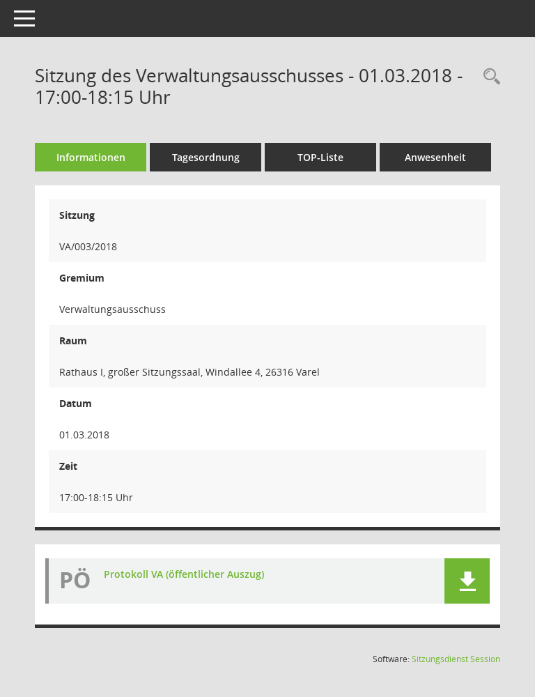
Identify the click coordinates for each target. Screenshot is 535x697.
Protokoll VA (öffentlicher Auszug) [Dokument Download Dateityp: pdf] (184, 574)
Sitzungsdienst (456, 659)
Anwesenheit (435, 157)
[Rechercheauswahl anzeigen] (488, 77)
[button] (467, 581)
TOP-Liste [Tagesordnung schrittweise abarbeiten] (320, 157)
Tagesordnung (206, 157)
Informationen (90, 157)
